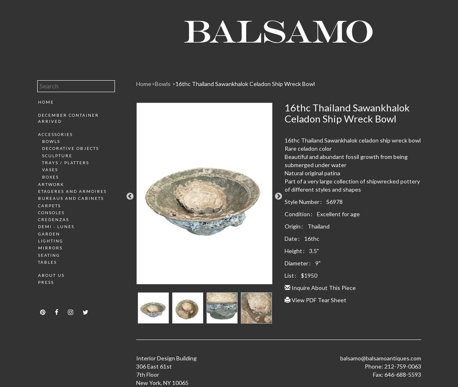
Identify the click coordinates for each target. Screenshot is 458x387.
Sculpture (57, 155)
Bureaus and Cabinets (71, 198)
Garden (49, 233)
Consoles (51, 212)
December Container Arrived (68, 118)
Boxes (50, 176)
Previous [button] (130, 196)
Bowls (51, 141)
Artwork (51, 184)
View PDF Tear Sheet (315, 299)
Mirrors (50, 247)
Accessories (55, 134)
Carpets (49, 205)
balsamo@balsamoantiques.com (380, 358)
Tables (47, 262)
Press (46, 282)
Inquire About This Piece (320, 287)
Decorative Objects (70, 148)
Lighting (50, 240)
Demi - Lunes (56, 226)
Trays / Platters (65, 162)
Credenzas (53, 219)
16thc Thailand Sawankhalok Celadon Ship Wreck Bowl (245, 83)
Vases (50, 169)
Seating (49, 255)
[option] (204, 196)
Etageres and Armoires (72, 191)
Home (46, 102)
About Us (51, 275)
